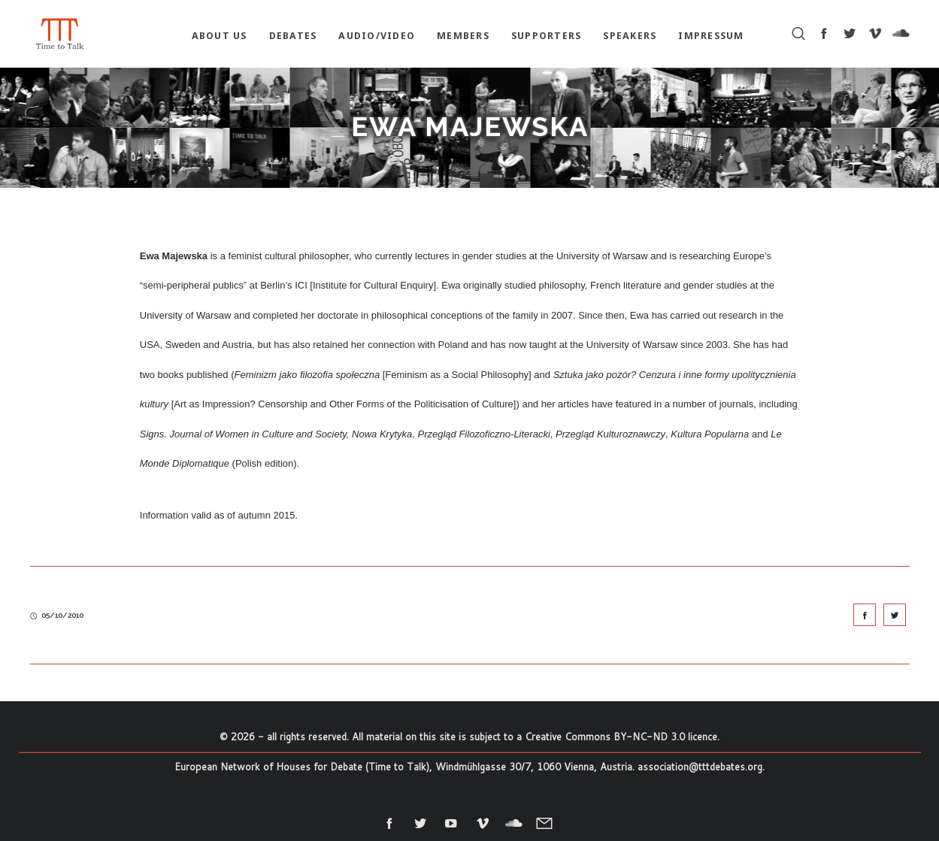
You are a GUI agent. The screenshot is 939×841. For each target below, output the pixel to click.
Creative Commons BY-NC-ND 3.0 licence (621, 736)
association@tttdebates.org (700, 766)
